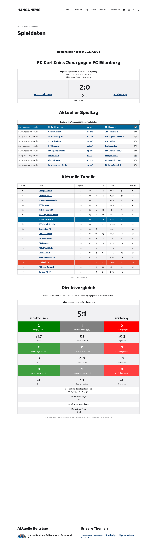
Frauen (93, 10)
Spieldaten (34, 26)
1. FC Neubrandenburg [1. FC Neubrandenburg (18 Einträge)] (86, 535)
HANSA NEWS (28, 10)
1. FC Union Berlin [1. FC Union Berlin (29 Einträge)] (97, 535)
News (67, 10)
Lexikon (114, 10)
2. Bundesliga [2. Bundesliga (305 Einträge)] (110, 535)
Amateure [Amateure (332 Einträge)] (129, 535)
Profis (77, 10)
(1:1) (90, 132)
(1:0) (90, 127)
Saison (26, 26)
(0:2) (90, 156)
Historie (102, 10)
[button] (138, 10)
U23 (86, 10)
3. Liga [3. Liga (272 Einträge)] (120, 535)
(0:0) (90, 137)
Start (19, 26)
